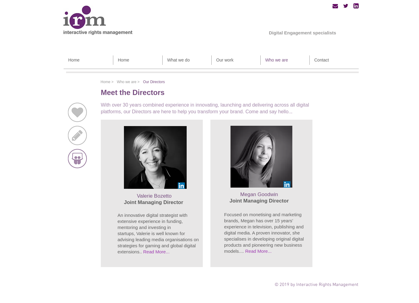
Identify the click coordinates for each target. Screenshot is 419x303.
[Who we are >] (128, 82)
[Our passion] (77, 112)
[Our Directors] (154, 82)
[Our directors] (77, 158)
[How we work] (77, 135)
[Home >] (107, 82)
